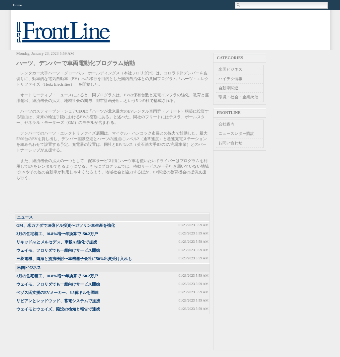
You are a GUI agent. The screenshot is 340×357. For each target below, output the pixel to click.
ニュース (25, 217)
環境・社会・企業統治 (238, 97)
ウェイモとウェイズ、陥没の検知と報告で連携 (58, 309)
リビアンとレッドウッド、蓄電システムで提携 (58, 301)
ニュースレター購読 (236, 133)
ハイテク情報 (230, 78)
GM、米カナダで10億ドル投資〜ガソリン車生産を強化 (65, 225)
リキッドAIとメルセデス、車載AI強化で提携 (56, 242)
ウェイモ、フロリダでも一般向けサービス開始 (58, 250)
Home (17, 5)
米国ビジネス (29, 267)
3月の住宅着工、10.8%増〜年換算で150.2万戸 (57, 233)
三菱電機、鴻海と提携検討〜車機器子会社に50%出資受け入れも (74, 258)
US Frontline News (70, 36)
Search (238, 5)
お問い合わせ (230, 142)
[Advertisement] (113, 199)
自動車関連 (228, 88)
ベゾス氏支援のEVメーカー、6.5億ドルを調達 (57, 292)
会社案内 (226, 124)
